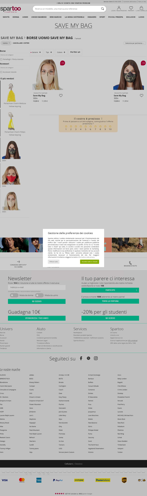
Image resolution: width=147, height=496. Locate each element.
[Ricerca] (102, 9)
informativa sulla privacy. (86, 257)
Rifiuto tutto (54, 262)
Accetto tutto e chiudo (89, 262)
